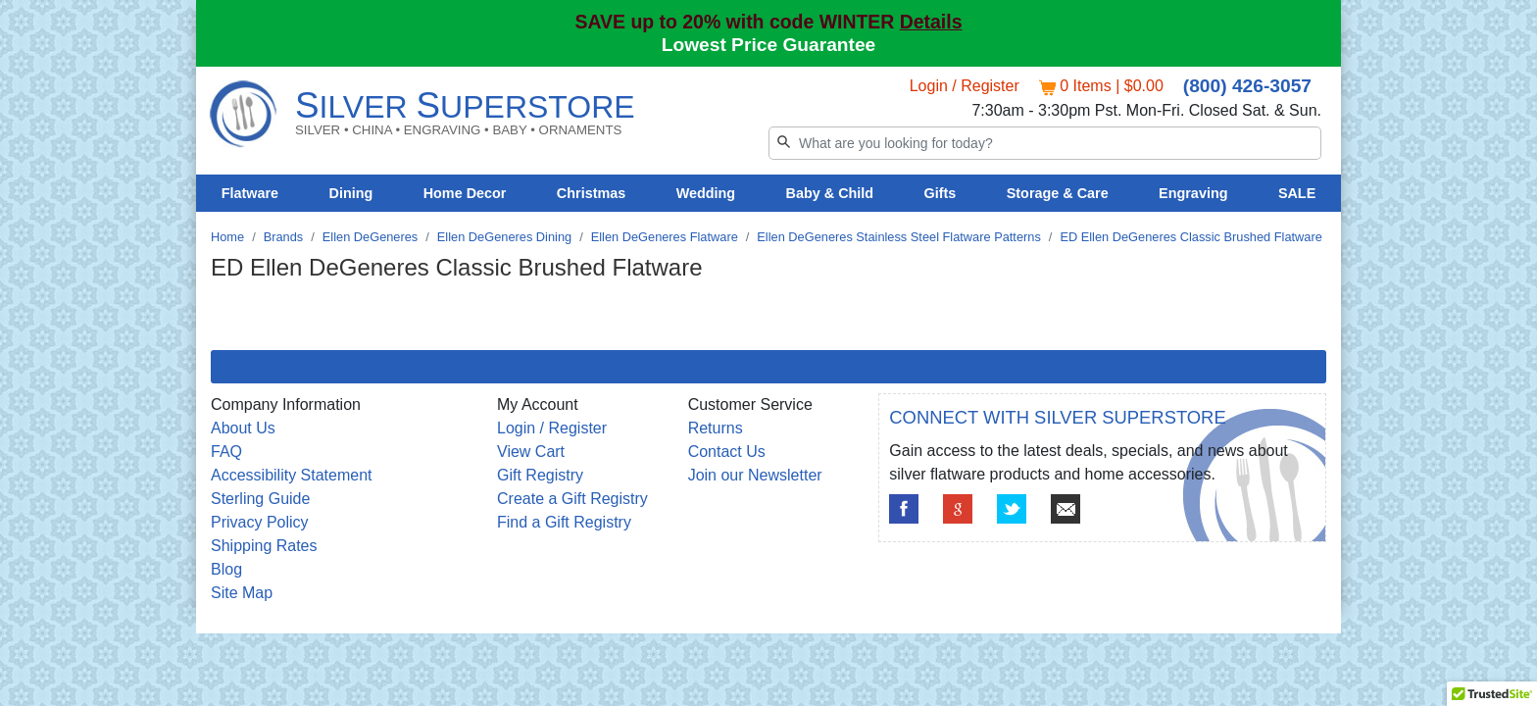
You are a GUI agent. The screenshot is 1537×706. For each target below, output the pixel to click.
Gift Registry (540, 475)
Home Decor (465, 193)
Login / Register (964, 85)
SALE (1296, 193)
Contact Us (727, 451)
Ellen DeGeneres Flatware (664, 236)
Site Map (242, 592)
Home (227, 236)
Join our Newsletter (755, 475)
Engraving (1193, 193)
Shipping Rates (264, 545)
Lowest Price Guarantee (769, 44)
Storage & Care (1058, 193)
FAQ (226, 451)
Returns (715, 428)
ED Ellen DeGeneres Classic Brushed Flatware (1190, 236)
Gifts (940, 193)
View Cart (531, 451)
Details (931, 21)
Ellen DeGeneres (370, 236)
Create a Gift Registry (572, 498)
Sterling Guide (260, 498)
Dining (351, 193)
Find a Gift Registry (564, 522)
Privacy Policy (260, 522)
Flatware (250, 193)
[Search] (1044, 143)
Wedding (706, 193)
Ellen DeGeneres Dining (504, 236)
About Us (243, 428)
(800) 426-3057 (1247, 86)
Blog (226, 569)
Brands (284, 236)
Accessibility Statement (291, 475)
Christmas (591, 193)
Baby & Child (830, 193)
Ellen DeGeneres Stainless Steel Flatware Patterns (899, 236)
